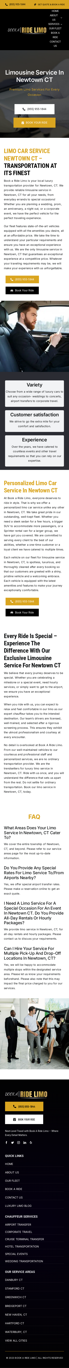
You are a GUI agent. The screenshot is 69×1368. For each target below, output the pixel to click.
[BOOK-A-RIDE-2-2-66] (27, 28)
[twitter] (12, 1142)
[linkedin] (24, 1142)
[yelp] (31, 1142)
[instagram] (18, 1142)
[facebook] (6, 1142)
